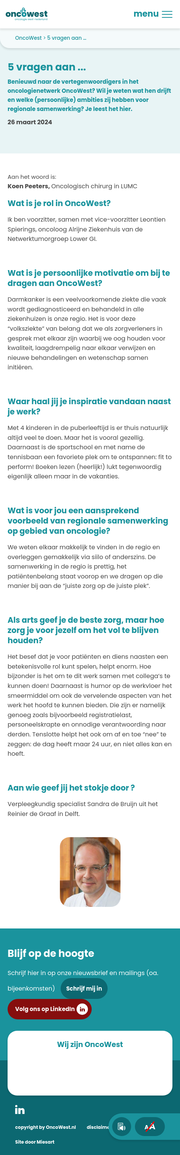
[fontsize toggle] (150, 1126)
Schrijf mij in (84, 988)
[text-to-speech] (121, 1126)
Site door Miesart (35, 1142)
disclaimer (99, 1127)
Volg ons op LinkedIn (45, 1009)
